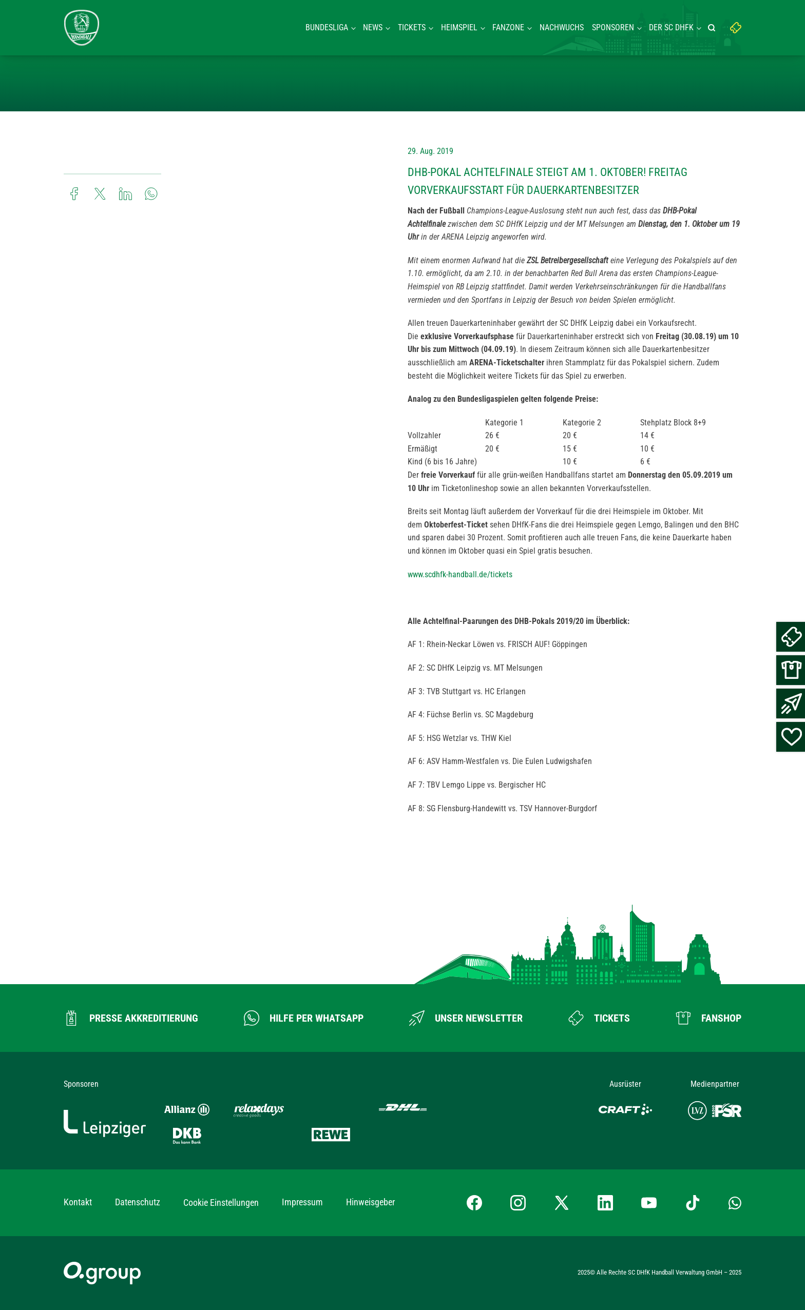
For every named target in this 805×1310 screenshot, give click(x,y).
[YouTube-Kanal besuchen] (649, 1202)
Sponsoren (613, 27)
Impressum (302, 1202)
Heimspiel (459, 27)
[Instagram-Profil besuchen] (518, 1202)
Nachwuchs (562, 27)
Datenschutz (137, 1202)
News (372, 27)
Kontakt (78, 1202)
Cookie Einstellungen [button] (221, 1202)
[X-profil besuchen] (561, 1202)
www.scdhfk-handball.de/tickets (460, 574)
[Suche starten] (713, 27)
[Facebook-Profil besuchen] (474, 1202)
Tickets (412, 27)
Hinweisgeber (370, 1202)
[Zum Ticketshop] (599, 1018)
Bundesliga (326, 27)
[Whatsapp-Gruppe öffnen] (735, 1202)
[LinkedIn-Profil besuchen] (605, 1202)
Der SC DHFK (671, 27)
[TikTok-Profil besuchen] (692, 1202)
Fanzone (508, 27)
